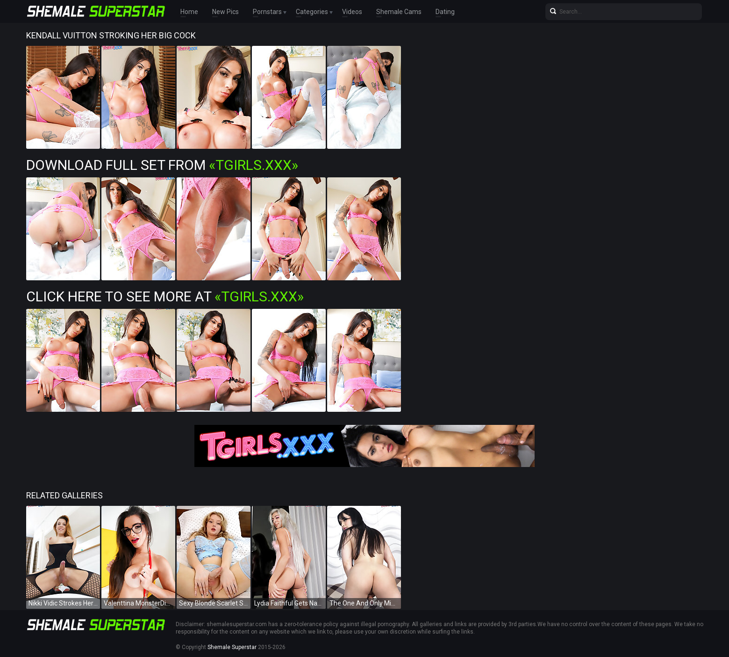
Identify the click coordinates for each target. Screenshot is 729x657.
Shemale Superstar (232, 647)
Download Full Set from (162, 165)
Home (189, 11)
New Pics (225, 11)
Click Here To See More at (165, 296)
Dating (445, 11)
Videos (352, 11)
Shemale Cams (399, 11)
